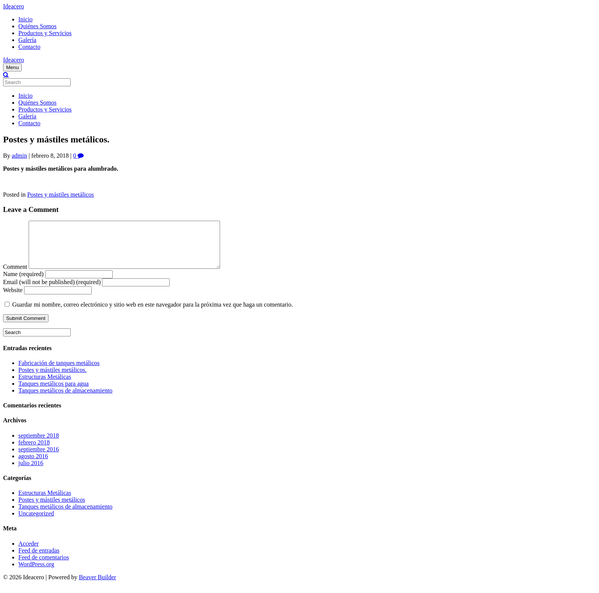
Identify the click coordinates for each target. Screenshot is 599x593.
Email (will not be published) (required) (51, 291)
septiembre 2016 (38, 458)
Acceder (28, 552)
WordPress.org (36, 573)
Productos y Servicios (45, 33)
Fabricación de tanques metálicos (59, 372)
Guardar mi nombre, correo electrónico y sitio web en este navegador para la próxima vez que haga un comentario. (152, 313)
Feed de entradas (39, 559)
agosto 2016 (33, 465)
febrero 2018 (34, 451)
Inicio (25, 19)
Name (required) (23, 283)
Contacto (29, 47)
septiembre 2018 (38, 444)
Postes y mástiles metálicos (60, 194)
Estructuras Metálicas (44, 386)
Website (13, 299)
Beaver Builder (97, 586)
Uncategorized (36, 522)
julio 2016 (30, 472)
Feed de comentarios (43, 566)
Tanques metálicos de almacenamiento (65, 399)
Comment (15, 276)
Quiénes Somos (37, 26)
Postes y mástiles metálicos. (52, 379)
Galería (27, 40)
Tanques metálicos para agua (53, 392)
